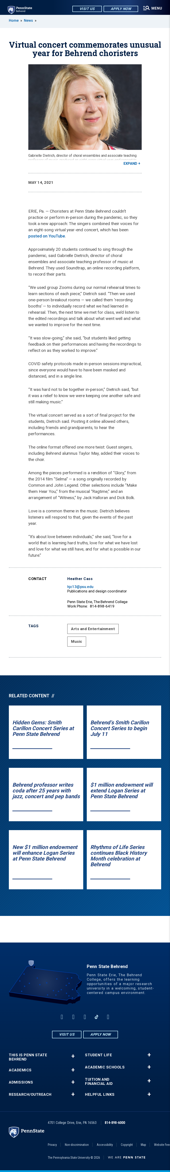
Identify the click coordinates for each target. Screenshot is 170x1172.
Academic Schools (105, 1067)
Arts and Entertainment (93, 629)
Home (14, 20)
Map (143, 1145)
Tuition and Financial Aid (99, 1081)
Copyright (127, 1145)
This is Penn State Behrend (28, 1057)
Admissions (21, 1082)
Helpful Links (100, 1094)
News (28, 20)
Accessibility (105, 1145)
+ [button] (73, 1056)
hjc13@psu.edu (80, 586)
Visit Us (87, 9)
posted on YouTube (46, 236)
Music (76, 641)
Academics (20, 1070)
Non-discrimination (77, 1145)
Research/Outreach (30, 1094)
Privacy (52, 1145)
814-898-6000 (115, 1123)
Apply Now (120, 9)
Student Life (98, 1055)
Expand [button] (130, 163)
